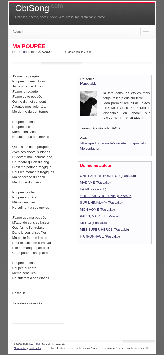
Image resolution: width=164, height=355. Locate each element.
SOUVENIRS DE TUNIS (98, 196)
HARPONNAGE (92, 236)
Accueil (18, 31)
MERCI (85, 223)
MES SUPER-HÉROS (97, 229)
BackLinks (35, 348)
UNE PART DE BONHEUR (100, 176)
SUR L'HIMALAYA (93, 202)
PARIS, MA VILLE (93, 216)
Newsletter (20, 348)
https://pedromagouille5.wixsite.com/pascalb (113, 143)
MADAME (87, 182)
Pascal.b (23, 52)
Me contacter (89, 148)
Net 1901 (34, 344)
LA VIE (85, 189)
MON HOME (89, 209)
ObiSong (39, 8)
